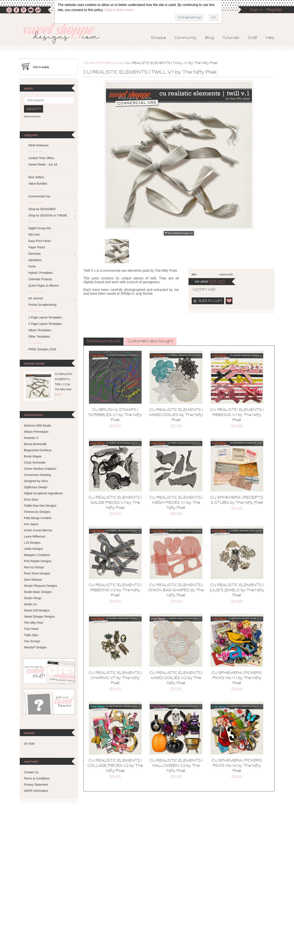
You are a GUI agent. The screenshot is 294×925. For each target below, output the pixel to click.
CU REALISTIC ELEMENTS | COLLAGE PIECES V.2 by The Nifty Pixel (115, 766)
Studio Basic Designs (38, 592)
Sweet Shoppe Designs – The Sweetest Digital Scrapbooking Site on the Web (64, 33)
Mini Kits (34, 234)
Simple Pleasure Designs (40, 585)
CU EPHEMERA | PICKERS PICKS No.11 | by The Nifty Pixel (237, 678)
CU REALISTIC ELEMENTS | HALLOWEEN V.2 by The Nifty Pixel (176, 766)
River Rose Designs (37, 573)
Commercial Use (109, 63)
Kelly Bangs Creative (38, 518)
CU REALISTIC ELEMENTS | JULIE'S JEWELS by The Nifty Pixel (237, 590)
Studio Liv (30, 604)
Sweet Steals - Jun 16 (42, 164)
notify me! (200, 290)
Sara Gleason (33, 579)
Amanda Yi (31, 438)
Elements (34, 253)
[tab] (103, 342)
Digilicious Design (36, 487)
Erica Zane (31, 499)
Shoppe (158, 38)
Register (274, 10)
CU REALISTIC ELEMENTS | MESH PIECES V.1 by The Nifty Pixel (176, 503)
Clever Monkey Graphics (40, 468)
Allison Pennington (36, 431)
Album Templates (39, 330)
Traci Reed (31, 629)
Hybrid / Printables (40, 272)
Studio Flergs (32, 598)
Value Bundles (37, 183)
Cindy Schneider (35, 462)
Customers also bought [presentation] (150, 341)
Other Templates (39, 336)
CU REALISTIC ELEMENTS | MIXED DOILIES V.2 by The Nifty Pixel (176, 678)
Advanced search (32, 116)
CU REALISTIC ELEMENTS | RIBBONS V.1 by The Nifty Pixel (236, 415)
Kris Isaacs (31, 524)
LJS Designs (32, 542)
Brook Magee (33, 456)
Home (88, 63)
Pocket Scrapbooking (42, 304)
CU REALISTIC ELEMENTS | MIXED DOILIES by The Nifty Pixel (176, 415)
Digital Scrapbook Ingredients (43, 493)
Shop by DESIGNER (42, 209)
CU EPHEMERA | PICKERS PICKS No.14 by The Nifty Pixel (237, 766)
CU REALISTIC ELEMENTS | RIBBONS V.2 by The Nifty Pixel (115, 590)
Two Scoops (32, 641)
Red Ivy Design (34, 567)
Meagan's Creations (37, 555)
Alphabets (35, 260)
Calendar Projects (40, 279)
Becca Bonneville (35, 444)
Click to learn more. (119, 10)
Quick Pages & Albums (43, 285)
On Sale (29, 743)
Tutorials (230, 38)
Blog (209, 38)
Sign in (256, 10)
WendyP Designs (35, 647)
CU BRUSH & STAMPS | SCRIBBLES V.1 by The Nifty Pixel (115, 415)
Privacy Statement (36, 784)
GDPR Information (36, 790)
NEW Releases (38, 145)
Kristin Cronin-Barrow (38, 530)
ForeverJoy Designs (37, 511)
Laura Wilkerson (34, 536)
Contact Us (31, 772)
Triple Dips (31, 635)
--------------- (35, 151)
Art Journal (35, 298)
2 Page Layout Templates (45, 323)
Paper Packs (36, 247)
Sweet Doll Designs (37, 610)
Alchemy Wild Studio (37, 425)
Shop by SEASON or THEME (47, 215)
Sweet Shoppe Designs (39, 616)
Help (270, 38)
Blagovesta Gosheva (37, 450)
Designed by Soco (36, 481)
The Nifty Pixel (33, 622)
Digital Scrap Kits (39, 228)
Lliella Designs (33, 548)
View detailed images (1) (180, 233)
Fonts (32, 266)
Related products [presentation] (103, 341)
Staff (252, 38)
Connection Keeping (37, 475)
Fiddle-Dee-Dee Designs (40, 505)
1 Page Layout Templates (45, 317)
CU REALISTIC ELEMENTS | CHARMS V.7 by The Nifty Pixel (115, 678)
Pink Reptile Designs (37, 561)
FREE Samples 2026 (42, 349)
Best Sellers (36, 177)
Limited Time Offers (41, 158)
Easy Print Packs (39, 241)
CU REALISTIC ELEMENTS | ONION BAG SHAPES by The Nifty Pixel (176, 590)
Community (185, 38)
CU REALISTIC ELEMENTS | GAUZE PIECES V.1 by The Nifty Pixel (115, 503)
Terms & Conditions (37, 778)
